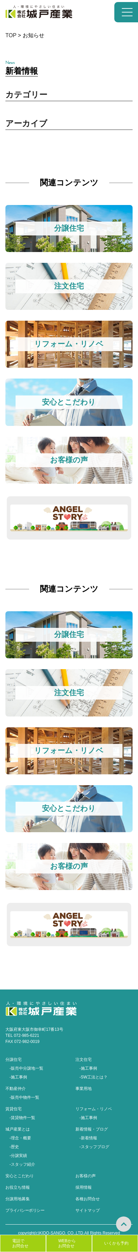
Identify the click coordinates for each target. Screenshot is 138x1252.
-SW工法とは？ (93, 1077)
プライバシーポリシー (24, 1210)
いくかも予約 (116, 1243)
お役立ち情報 (17, 1187)
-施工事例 (18, 1077)
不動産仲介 (15, 1088)
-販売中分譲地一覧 (26, 1068)
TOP (10, 35)
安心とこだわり (19, 1176)
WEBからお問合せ (66, 1243)
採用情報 (83, 1187)
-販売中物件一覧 (24, 1097)
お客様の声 (85, 1176)
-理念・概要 (20, 1138)
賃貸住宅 (13, 1109)
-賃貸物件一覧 (22, 1117)
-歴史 (14, 1146)
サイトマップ (87, 1210)
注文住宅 (83, 1059)
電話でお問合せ (20, 1243)
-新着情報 (88, 1138)
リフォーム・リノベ (93, 1109)
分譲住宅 (13, 1059)
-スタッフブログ (94, 1146)
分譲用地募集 (17, 1199)
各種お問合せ (87, 1199)
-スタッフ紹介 (22, 1164)
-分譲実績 (18, 1155)
